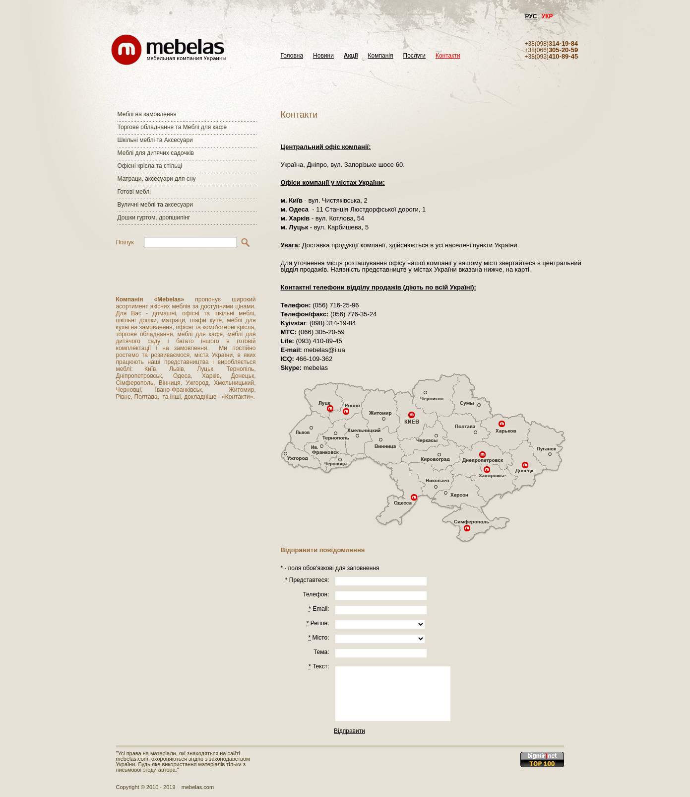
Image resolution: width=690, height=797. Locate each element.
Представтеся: (307, 580)
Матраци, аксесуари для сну (157, 178)
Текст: (319, 666)
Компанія (380, 56)
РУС (531, 16)
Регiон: (318, 623)
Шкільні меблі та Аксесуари (155, 140)
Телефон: (316, 594)
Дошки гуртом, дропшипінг (154, 217)
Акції (351, 56)
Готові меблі (134, 191)
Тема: (321, 652)
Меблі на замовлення (147, 114)
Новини (323, 56)
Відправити (349, 730)
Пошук (125, 242)
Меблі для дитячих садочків (156, 152)
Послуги (414, 56)
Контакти (448, 56)
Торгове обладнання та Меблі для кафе (172, 127)
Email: (319, 609)
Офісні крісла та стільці (150, 165)
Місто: (318, 638)
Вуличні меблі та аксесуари (155, 204)
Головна (292, 56)
